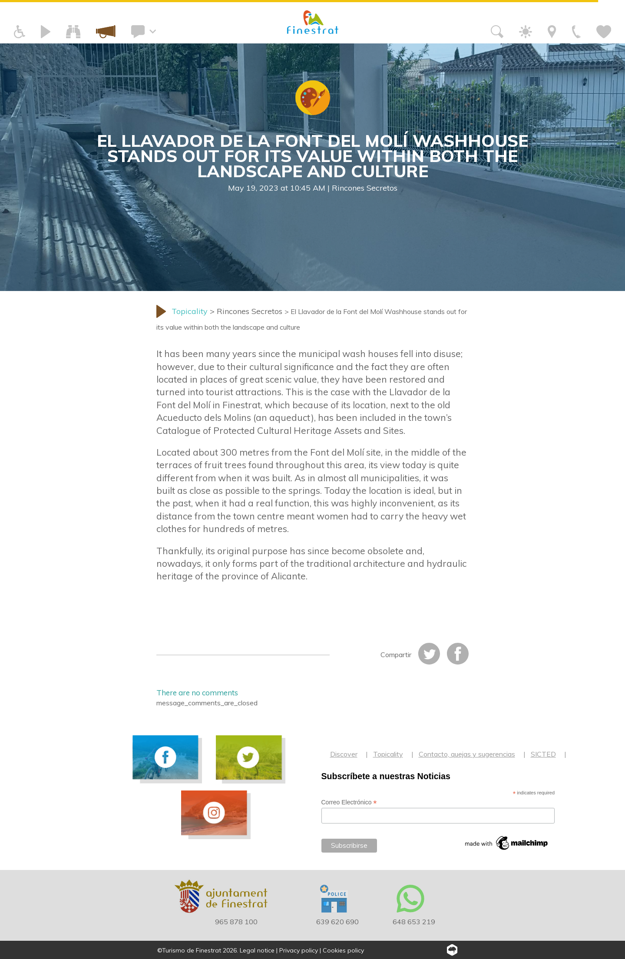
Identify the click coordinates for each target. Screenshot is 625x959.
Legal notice (257, 950)
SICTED (543, 754)
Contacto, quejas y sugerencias (467, 754)
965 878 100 (236, 921)
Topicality (388, 754)
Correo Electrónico (349, 802)
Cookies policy (343, 950)
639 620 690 (337, 921)
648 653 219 (414, 921)
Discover (343, 754)
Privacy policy (298, 950)
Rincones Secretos (364, 188)
